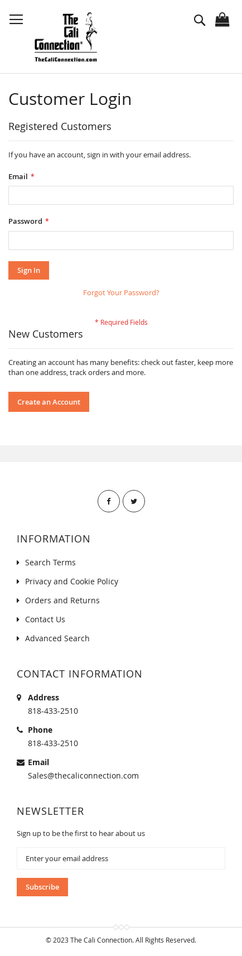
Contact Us (45, 619)
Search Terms (50, 562)
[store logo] (65, 37)
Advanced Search (57, 638)
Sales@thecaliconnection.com (83, 775)
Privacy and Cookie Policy (71, 581)
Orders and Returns (62, 600)
